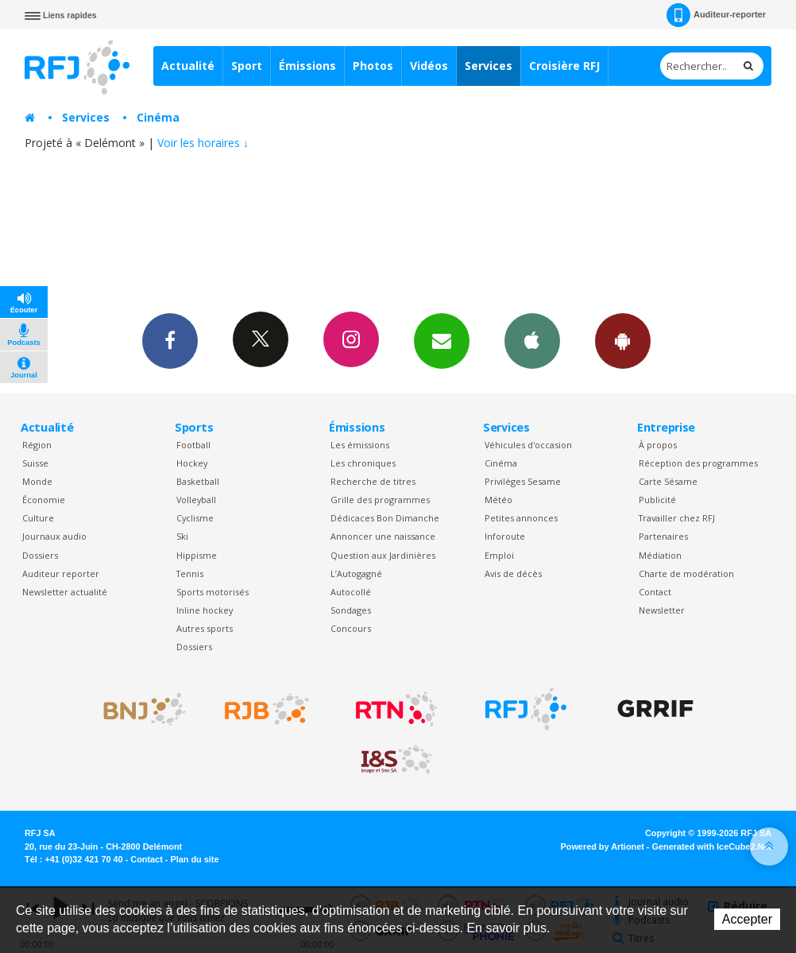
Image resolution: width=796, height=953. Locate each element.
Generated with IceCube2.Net (711, 846)
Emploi (499, 555)
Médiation (660, 555)
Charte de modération (686, 573)
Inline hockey (204, 610)
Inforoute (505, 536)
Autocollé (350, 592)
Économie (43, 499)
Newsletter (662, 610)
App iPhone (532, 340)
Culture (38, 518)
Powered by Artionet (602, 846)
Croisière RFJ (564, 65)
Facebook (170, 340)
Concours (350, 628)
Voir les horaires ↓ (203, 142)
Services (488, 65)
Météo (498, 499)
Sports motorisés (212, 592)
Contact (655, 592)
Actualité (187, 65)
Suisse (35, 463)
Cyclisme (195, 518)
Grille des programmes (380, 499)
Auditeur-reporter (716, 15)
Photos (373, 65)
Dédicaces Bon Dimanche (384, 518)
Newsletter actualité (64, 592)
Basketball (197, 481)
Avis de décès (513, 573)
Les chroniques (363, 463)
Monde (37, 481)
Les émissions (359, 445)
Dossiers (40, 555)
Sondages (350, 610)
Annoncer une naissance (382, 536)
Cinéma (158, 117)
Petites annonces (521, 518)
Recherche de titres (372, 481)
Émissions (307, 65)
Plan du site (194, 859)
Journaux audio (54, 536)
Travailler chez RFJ (677, 518)
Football (193, 445)
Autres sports (204, 628)
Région (37, 445)
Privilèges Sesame (523, 481)
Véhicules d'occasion (528, 445)
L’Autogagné (356, 573)
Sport (246, 65)
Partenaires (663, 536)
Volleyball (196, 499)
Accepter (747, 919)
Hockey (191, 463)
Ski (182, 536)
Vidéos (429, 65)
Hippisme (196, 555)
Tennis (189, 573)
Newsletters (441, 340)
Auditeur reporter (60, 573)
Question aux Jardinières (382, 555)
